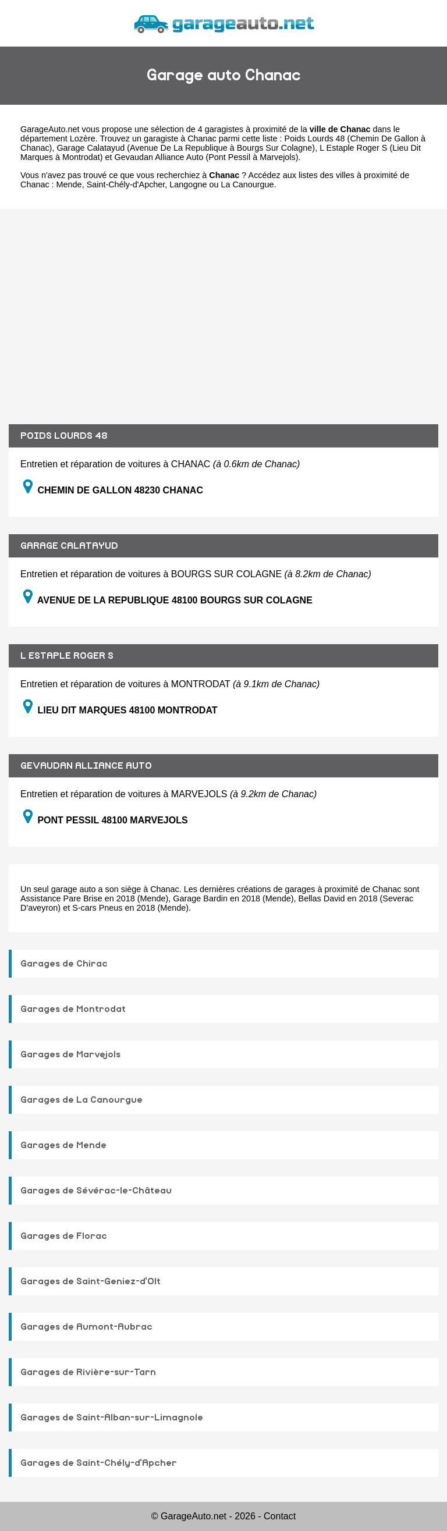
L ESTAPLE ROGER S (66, 655)
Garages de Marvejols (70, 1054)
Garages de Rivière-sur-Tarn (88, 1372)
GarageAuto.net (50, 129)
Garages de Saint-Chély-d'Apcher (98, 1463)
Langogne (188, 184)
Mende (69, 184)
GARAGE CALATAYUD (69, 545)
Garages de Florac (63, 1236)
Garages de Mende (63, 1145)
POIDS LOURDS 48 (64, 436)
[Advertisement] (223, 307)
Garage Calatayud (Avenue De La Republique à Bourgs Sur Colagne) (185, 147)
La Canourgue (247, 184)
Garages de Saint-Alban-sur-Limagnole (111, 1417)
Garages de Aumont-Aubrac (86, 1326)
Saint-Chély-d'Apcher (126, 184)
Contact (280, 1516)
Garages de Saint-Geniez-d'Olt (90, 1281)
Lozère (82, 138)
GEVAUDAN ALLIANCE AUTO (86, 765)
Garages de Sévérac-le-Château (96, 1190)
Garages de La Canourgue (81, 1099)
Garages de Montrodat (73, 1009)
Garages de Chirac (64, 963)
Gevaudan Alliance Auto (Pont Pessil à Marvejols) (207, 157)
